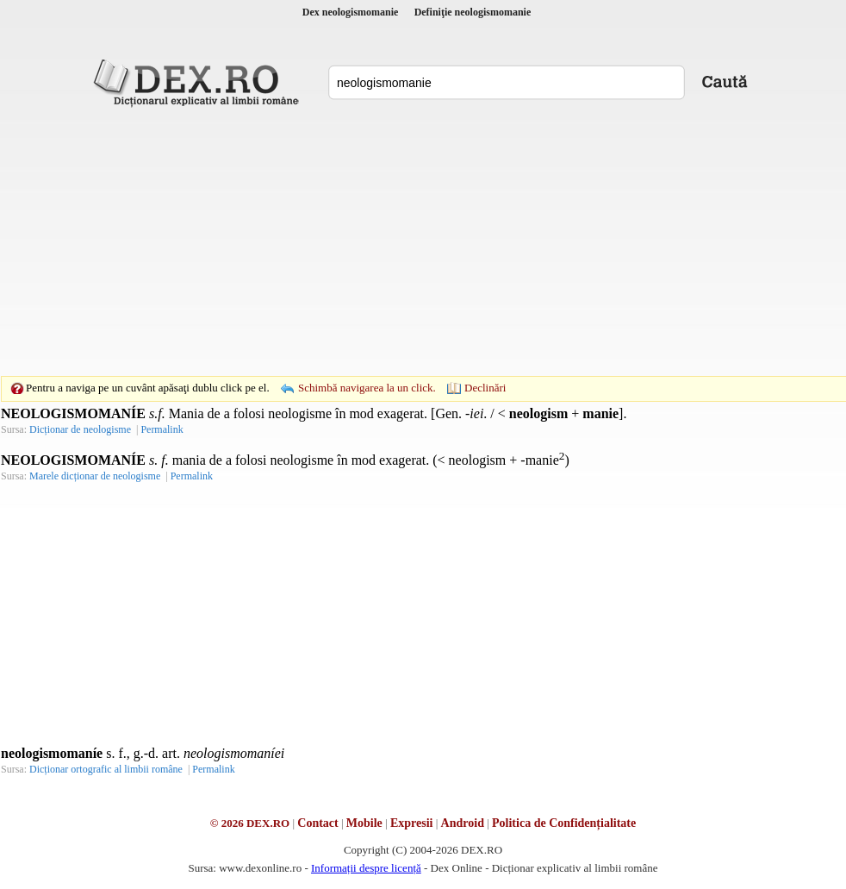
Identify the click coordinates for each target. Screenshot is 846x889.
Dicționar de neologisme (80, 429)
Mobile (364, 823)
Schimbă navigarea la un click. (367, 387)
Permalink (161, 429)
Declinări (485, 387)
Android (462, 823)
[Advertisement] (396, 241)
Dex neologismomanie (350, 12)
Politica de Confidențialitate (564, 823)
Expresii (411, 823)
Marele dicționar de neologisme (94, 476)
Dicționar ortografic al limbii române (106, 769)
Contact (317, 823)
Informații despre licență (366, 867)
